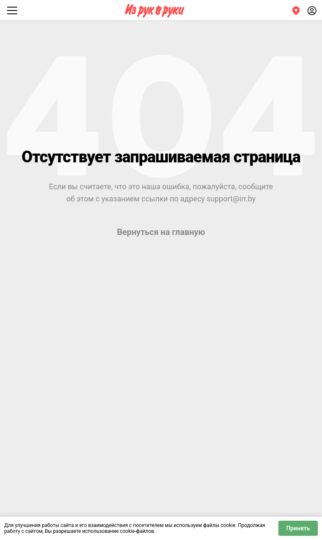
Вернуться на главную (161, 232)
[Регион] (296, 10)
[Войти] (312, 10)
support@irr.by (231, 198)
